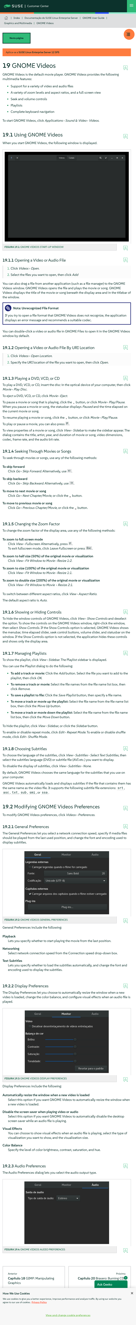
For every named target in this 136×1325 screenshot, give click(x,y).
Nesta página (16, 38)
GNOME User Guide (93, 18)
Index (17, 18)
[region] (68, 1306)
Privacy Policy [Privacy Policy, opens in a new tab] (39, 1302)
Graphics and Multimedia (18, 23)
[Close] (132, 1293)
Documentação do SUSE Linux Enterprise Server (51, 18)
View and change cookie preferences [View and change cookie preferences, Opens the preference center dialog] (68, 1315)
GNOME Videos (45, 23)
